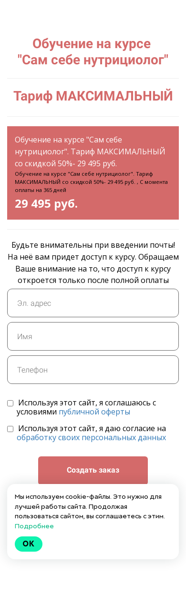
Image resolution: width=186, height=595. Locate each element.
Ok (28, 544)
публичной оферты (94, 411)
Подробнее (34, 526)
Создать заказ (93, 469)
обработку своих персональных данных (91, 437)
